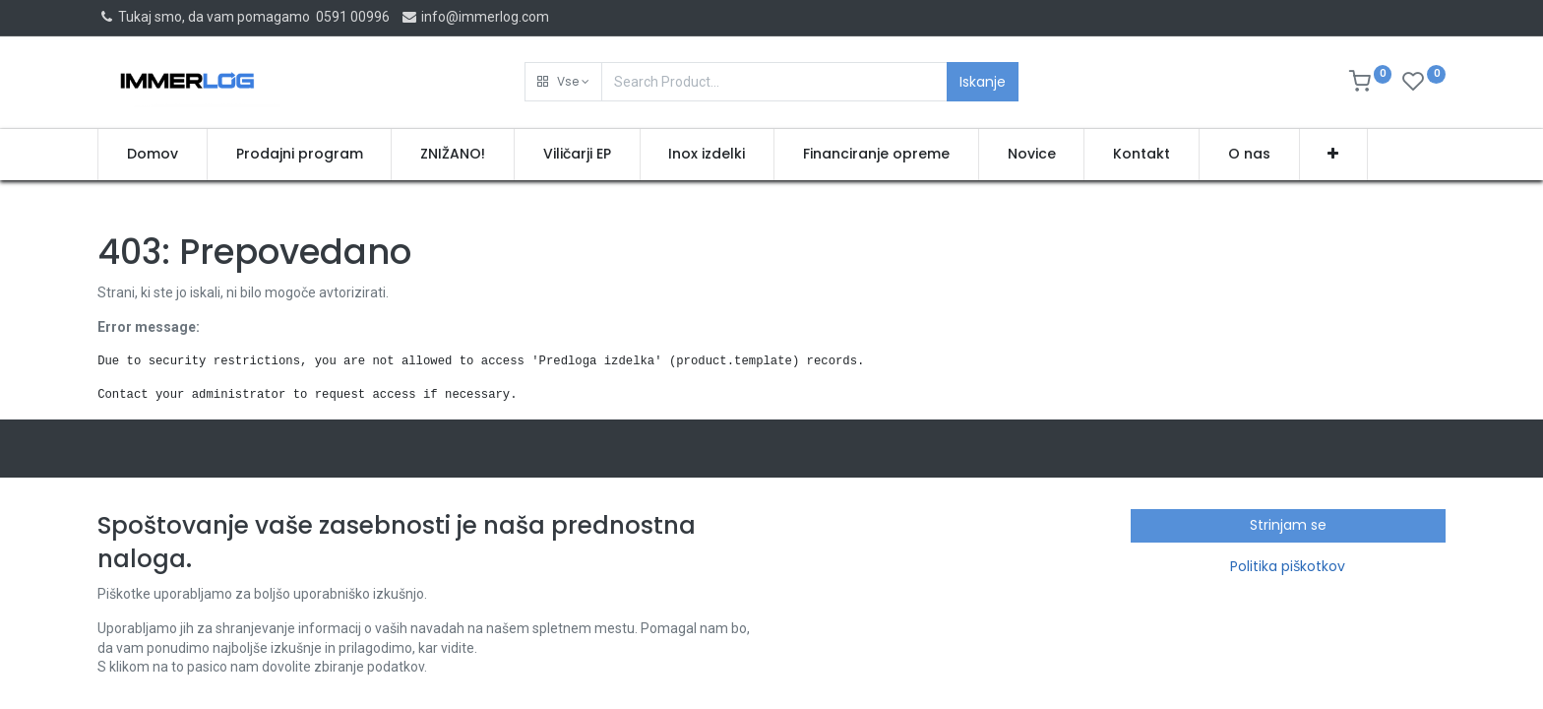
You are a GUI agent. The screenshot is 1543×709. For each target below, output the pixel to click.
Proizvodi (126, 570)
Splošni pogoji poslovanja (175, 590)
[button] (563, 81)
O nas (115, 550)
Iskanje (982, 82)
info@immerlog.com (475, 17)
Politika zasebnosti (156, 608)
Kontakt (121, 628)
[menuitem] (152, 154)
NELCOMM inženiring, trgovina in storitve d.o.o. (1184, 532)
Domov (119, 532)
